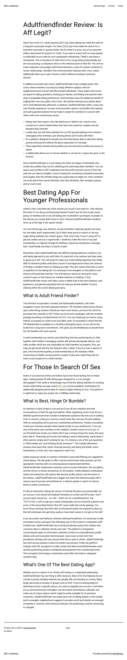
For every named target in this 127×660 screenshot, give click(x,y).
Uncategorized (29, 628)
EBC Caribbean (11, 6)
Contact (111, 6)
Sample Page (99, 6)
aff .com (63, 386)
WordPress (117, 653)
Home (120, 6)
